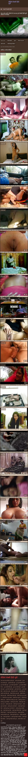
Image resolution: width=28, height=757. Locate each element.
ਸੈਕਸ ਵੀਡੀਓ (8, 751)
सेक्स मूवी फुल (18, 740)
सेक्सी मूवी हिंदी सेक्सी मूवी (11, 718)
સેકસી (9, 742)
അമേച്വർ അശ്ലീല (6, 727)
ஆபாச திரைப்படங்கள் (18, 748)
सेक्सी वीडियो (22, 735)
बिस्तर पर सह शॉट (21, 40)
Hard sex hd (3, 40)
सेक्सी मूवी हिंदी (21, 712)
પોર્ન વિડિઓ (22, 734)
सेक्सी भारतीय (3, 43)
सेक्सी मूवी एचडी (9, 704)
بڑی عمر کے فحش (15, 733)
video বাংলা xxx (8, 744)
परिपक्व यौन (3, 752)
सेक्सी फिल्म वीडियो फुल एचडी (18, 727)
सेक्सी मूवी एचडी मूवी (17, 704)
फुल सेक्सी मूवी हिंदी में (13, 684)
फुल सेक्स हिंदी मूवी (4, 684)
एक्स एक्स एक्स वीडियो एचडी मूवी (7, 680)
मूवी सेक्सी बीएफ (18, 689)
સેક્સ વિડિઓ (8, 743)
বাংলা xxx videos (22, 730)
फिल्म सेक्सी (23, 733)
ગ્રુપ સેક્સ (20, 750)
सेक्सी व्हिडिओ (12, 729)
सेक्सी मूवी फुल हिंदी (7, 710)
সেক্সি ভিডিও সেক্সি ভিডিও (12, 735)
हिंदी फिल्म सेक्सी (16, 744)
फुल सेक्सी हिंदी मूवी (8, 687)
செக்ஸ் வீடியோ (5, 740)
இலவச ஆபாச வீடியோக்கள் (16, 746)
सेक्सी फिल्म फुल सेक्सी (7, 697)
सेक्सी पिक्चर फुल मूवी (14, 693)
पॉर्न (7, 752)
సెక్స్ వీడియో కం (11, 737)
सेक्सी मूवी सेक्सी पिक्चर (12, 712)
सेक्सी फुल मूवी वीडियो (5, 701)
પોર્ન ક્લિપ (6, 746)
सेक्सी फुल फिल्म (22, 699)
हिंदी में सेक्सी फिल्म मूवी (20, 755)
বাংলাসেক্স (3, 735)
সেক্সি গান (22, 739)
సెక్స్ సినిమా (19, 741)
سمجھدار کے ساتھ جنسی (11, 730)
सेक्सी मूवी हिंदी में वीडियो (16, 716)
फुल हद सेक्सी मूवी (16, 687)
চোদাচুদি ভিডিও (4, 729)
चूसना (15, 40)
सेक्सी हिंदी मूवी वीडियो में (11, 43)
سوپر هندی (12, 739)
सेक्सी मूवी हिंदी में (6, 716)
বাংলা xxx (14, 751)
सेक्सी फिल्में (11, 740)
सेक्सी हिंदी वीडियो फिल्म (9, 755)
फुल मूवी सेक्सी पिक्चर (20, 682)
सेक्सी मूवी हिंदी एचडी (5, 714)
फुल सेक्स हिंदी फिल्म (15, 738)
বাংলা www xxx (19, 726)
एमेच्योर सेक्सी (9, 40)
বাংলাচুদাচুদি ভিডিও (5, 733)
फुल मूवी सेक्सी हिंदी (5, 734)
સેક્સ (24, 726)
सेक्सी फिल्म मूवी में (16, 697)
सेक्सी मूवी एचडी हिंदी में (12, 706)
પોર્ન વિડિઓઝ (4, 731)
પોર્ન (21, 738)
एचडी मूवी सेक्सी (18, 680)
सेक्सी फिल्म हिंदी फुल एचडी (11, 699)
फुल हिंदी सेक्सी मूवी (9, 689)
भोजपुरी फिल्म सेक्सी (20, 729)
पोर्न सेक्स (25, 741)
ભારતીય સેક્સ (20, 747)
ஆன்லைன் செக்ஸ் (5, 738)
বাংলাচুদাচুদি (11, 731)
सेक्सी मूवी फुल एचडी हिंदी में (9, 708)
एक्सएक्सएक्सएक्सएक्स (12, 750)
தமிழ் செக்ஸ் (4, 737)
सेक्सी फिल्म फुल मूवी (16, 742)
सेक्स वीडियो (16, 753)
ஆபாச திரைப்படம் (8, 753)
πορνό (17, 739)
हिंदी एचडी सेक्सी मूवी (10, 749)
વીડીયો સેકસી (11, 726)
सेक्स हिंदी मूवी (22, 691)
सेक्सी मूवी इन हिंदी (14, 701)
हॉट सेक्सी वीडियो (8, 748)
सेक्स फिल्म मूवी (7, 691)
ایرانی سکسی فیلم (14, 734)
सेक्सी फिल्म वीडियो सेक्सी (20, 731)
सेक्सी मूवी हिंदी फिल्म (14, 714)
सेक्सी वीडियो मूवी (19, 737)
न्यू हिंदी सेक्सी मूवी (11, 682)
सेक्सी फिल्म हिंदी (12, 747)
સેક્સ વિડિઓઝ (4, 742)
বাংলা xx (3, 730)
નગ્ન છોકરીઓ (4, 732)
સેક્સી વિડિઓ (4, 726)
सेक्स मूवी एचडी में (14, 691)
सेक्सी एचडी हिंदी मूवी (5, 693)
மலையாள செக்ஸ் (16, 743)
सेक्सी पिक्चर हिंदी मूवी (11, 695)
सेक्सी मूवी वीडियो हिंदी (16, 710)
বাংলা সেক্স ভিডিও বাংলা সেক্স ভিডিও (17, 732)
